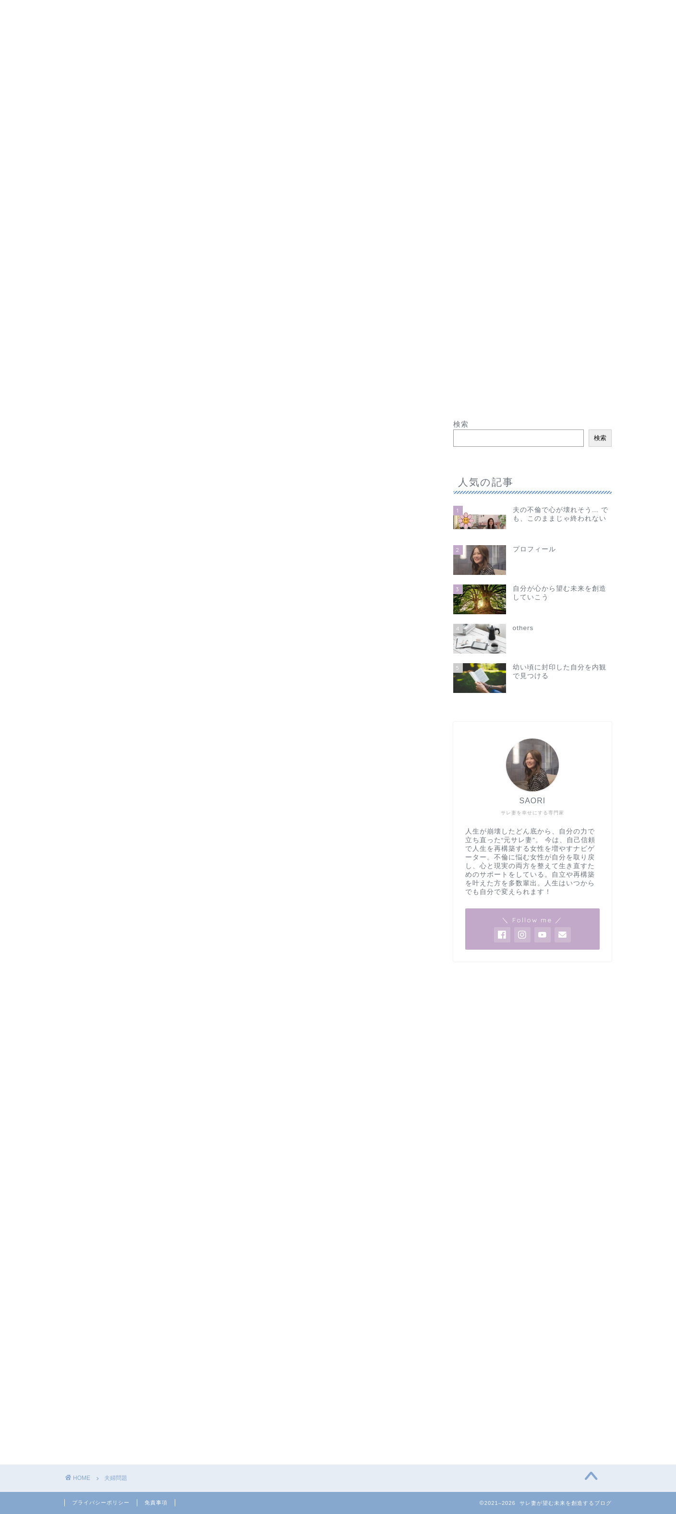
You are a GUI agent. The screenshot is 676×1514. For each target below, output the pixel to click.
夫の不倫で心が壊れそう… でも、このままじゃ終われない (223, 13)
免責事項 (156, 1502)
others (361, 13)
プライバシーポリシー (101, 1502)
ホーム (87, 13)
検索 (461, 424)
